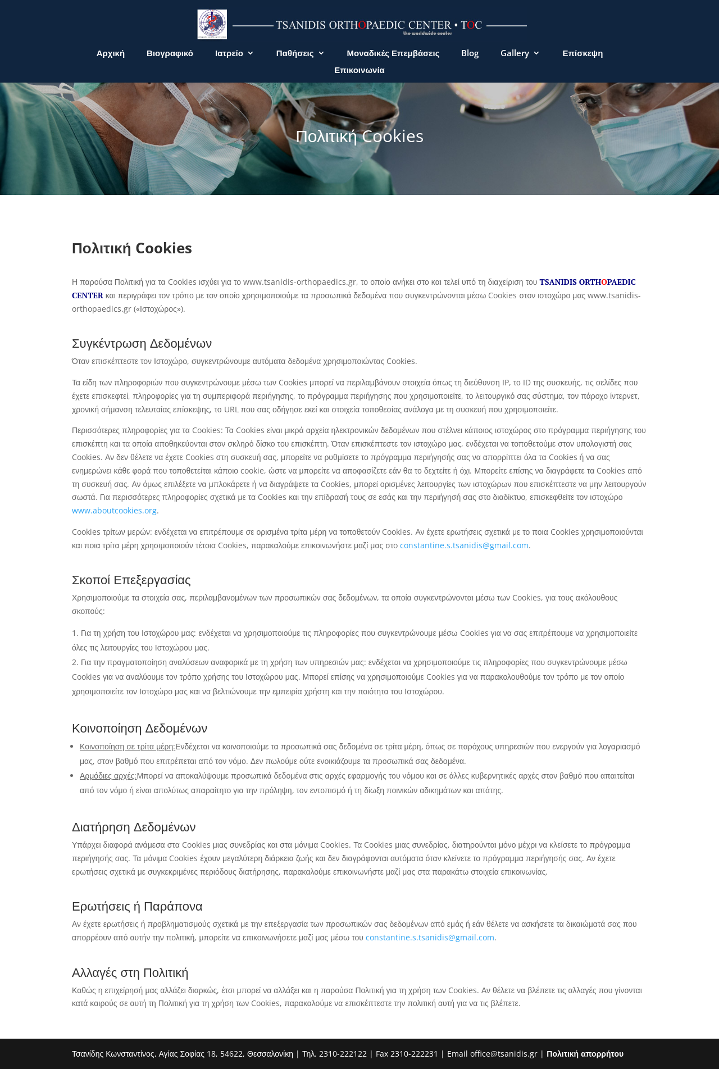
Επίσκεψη (582, 53)
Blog (470, 53)
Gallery (514, 53)
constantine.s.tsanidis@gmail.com (464, 545)
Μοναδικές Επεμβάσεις (393, 53)
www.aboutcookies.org (114, 510)
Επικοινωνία (359, 70)
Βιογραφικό (170, 53)
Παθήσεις (295, 53)
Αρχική (111, 53)
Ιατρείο (229, 53)
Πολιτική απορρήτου (585, 1053)
